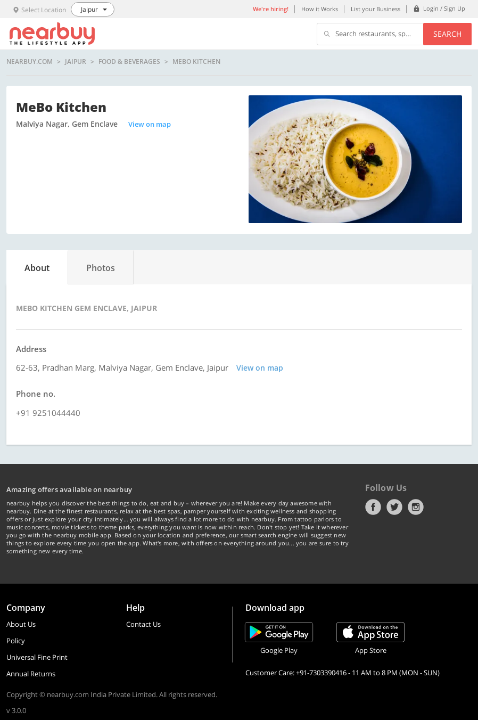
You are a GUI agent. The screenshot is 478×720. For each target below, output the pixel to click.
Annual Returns (30, 673)
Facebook (373, 507)
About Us (21, 624)
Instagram (416, 507)
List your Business (375, 9)
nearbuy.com (29, 62)
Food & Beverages (129, 62)
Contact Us (143, 624)
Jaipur (75, 62)
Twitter (394, 507)
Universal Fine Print (37, 657)
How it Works (319, 9)
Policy (15, 640)
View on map (149, 124)
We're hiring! (271, 9)
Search (447, 34)
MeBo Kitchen (196, 62)
